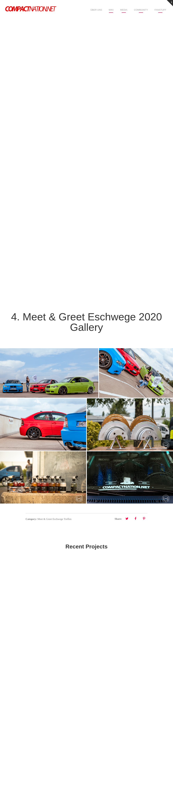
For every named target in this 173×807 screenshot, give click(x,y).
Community (141, 10)
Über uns (96, 10)
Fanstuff (160, 10)
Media (123, 10)
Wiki (111, 10)
